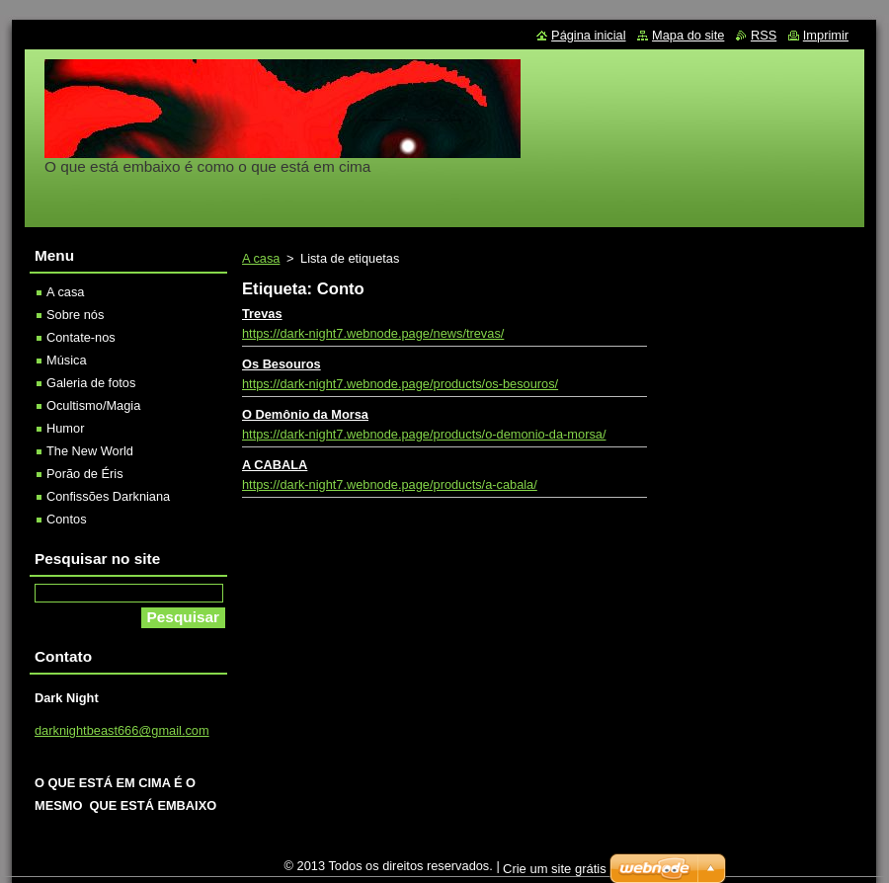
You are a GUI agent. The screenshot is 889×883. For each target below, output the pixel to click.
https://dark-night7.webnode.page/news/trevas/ (373, 333)
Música (66, 360)
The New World (89, 450)
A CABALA (274, 464)
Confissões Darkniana (108, 496)
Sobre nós (75, 314)
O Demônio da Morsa (305, 414)
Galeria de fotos (90, 382)
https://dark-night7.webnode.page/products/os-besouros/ (400, 383)
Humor (65, 428)
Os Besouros (281, 364)
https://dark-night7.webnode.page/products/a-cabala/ (389, 484)
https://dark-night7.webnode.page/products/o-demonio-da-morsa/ (424, 434)
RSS (763, 35)
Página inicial (588, 35)
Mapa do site (688, 35)
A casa (261, 258)
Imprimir (826, 35)
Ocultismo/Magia (93, 405)
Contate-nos (81, 337)
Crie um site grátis (554, 873)
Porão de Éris (84, 473)
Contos (66, 519)
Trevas (262, 313)
